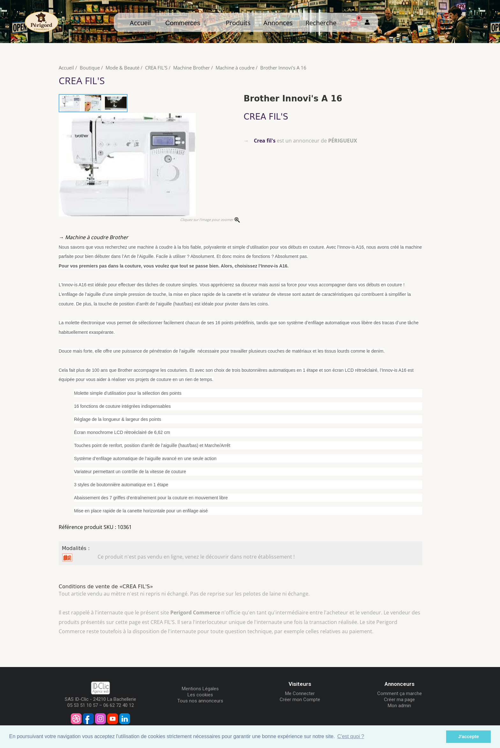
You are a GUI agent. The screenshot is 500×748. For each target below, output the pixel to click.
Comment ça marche (399, 693)
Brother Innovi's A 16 (283, 67)
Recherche (320, 22)
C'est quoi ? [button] (350, 736)
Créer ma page (399, 699)
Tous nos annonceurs (200, 701)
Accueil (140, 22)
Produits (238, 22)
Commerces (185, 22)
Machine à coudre (235, 67)
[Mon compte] (367, 22)
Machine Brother (191, 67)
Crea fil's (265, 140)
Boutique (90, 67)
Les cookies (200, 695)
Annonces (278, 22)
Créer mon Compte (300, 699)
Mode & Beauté (122, 67)
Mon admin (399, 705)
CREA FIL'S (156, 67)
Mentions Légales (200, 689)
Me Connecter (300, 693)
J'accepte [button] (468, 736)
